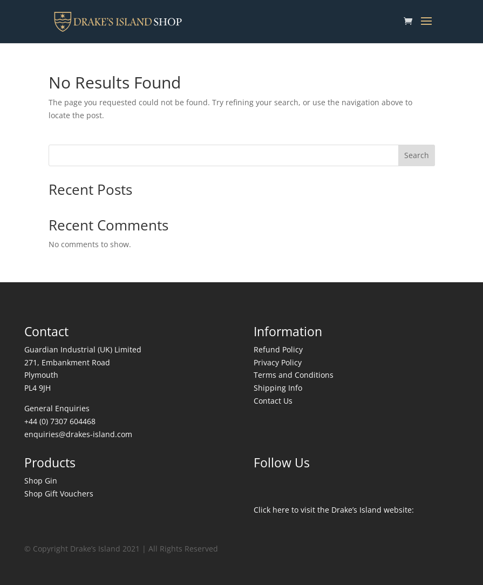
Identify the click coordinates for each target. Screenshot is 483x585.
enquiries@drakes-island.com (78, 434)
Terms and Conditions (294, 375)
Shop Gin (40, 480)
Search (416, 155)
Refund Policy (278, 349)
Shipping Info (278, 388)
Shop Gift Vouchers (58, 493)
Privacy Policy (278, 362)
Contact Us (273, 401)
